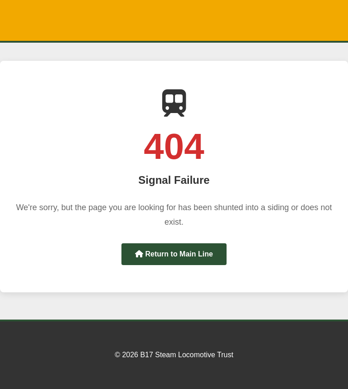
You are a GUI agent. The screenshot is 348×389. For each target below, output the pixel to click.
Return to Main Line (174, 254)
